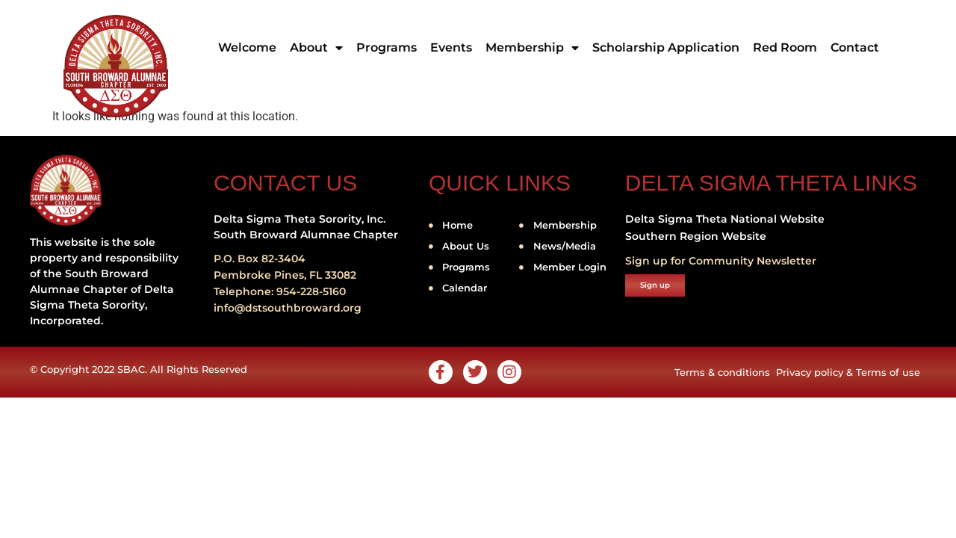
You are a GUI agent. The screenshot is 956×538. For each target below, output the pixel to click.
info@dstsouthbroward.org (287, 308)
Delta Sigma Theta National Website (725, 219)
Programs (386, 47)
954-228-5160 (311, 291)
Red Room (785, 47)
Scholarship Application (665, 47)
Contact (855, 47)
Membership (532, 47)
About (316, 47)
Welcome (247, 47)
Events (451, 47)
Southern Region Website (695, 236)
